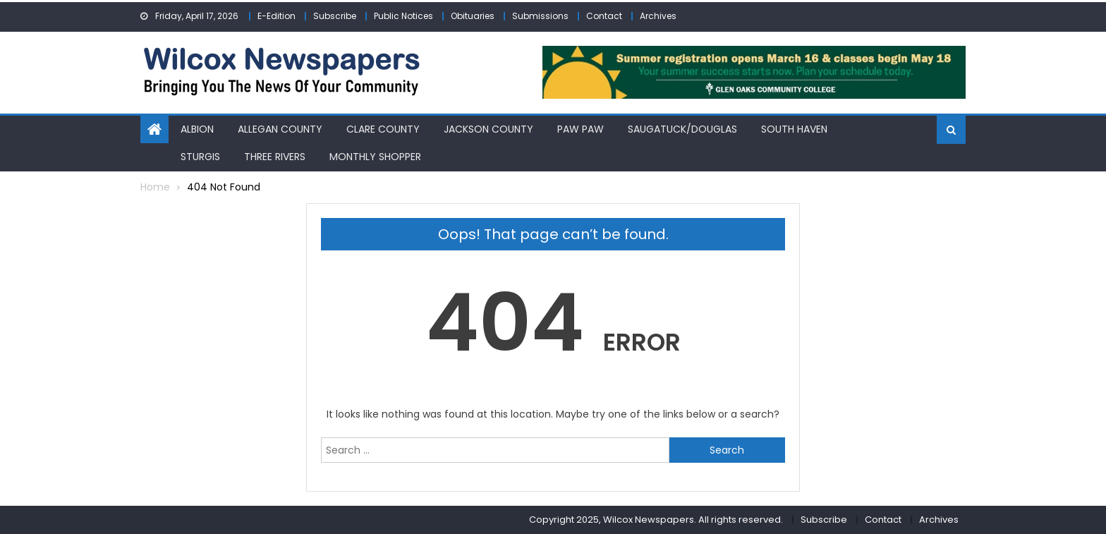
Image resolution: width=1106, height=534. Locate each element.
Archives (658, 16)
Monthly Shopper (375, 157)
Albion (197, 129)
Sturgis (200, 157)
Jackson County (488, 129)
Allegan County (280, 129)
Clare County (383, 129)
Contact (604, 16)
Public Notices (403, 16)
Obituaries (472, 16)
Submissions (540, 16)
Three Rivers (274, 157)
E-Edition (276, 16)
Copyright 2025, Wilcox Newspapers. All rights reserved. (656, 519)
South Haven (794, 129)
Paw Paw (580, 129)
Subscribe (334, 16)
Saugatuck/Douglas (682, 129)
